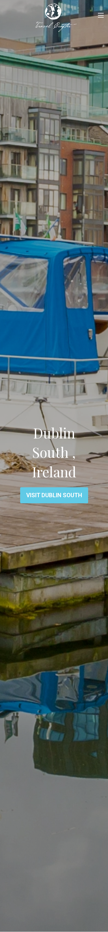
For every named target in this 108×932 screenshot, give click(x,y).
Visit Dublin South (54, 495)
